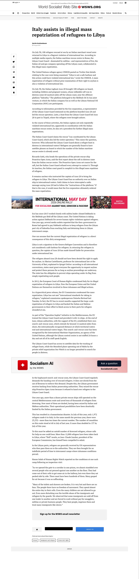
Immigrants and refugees (48, 540)
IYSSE (72, 18)
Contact (115, 3)
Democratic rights (63, 540)
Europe (35, 540)
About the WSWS (82, 18)
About (121, 3)
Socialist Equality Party (60, 18)
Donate (100, 18)
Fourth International (43, 18)
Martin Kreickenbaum (39, 43)
